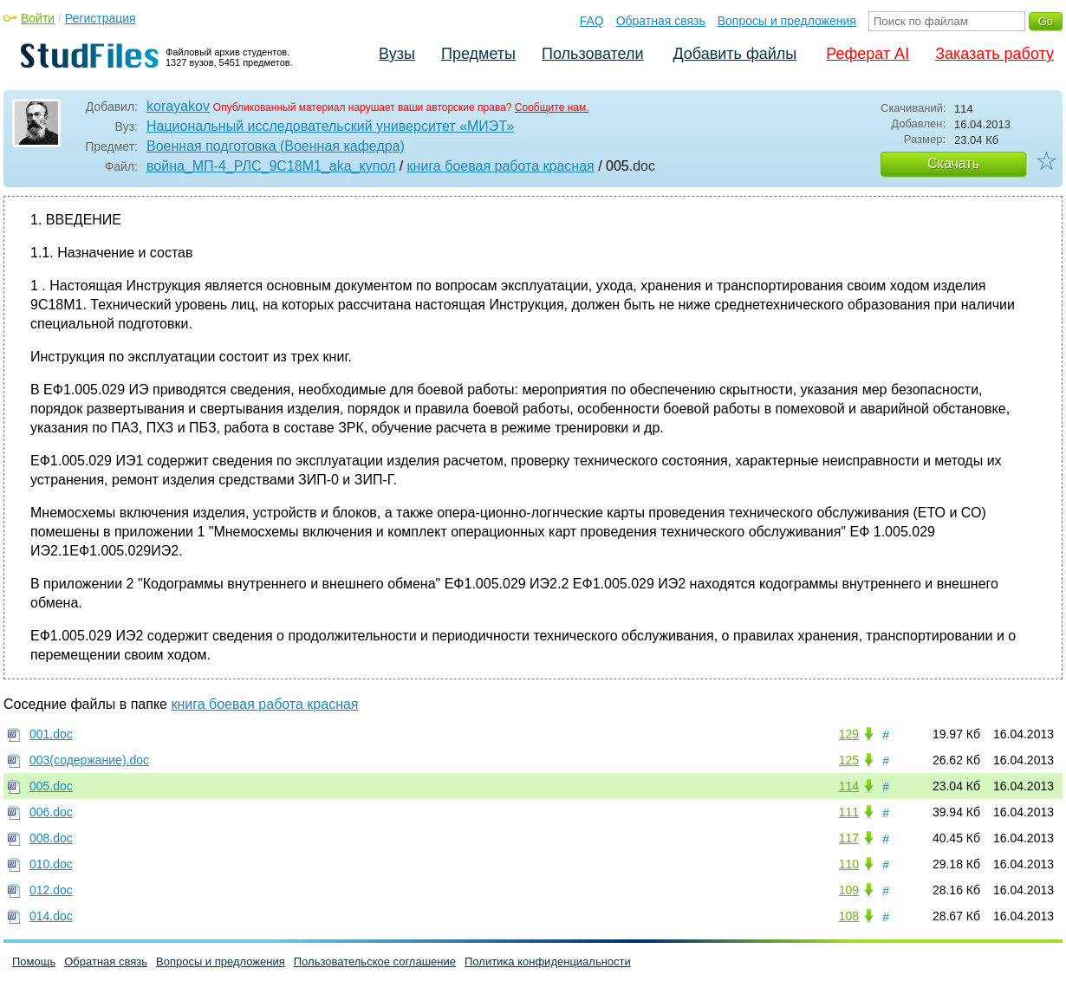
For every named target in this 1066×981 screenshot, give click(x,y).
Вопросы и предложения (787, 21)
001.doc (51, 734)
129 (849, 734)
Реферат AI (867, 53)
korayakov (178, 106)
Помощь (33, 961)
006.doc (51, 812)
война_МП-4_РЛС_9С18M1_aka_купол (270, 166)
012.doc (51, 890)
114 (849, 786)
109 (849, 890)
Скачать (953, 163)
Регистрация (100, 18)
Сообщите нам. (552, 107)
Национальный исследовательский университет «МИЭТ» (330, 126)
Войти (38, 18)
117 (849, 838)
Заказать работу (994, 53)
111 (849, 812)
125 (849, 760)
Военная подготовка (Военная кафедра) (275, 146)
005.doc (51, 786)
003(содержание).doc (89, 760)
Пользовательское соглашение (375, 961)
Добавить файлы (734, 53)
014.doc (51, 916)
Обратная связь (660, 21)
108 (849, 916)
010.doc (51, 864)
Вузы (397, 53)
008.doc (51, 838)
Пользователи (592, 53)
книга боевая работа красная (501, 166)
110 (849, 864)
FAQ (592, 21)
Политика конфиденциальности (548, 961)
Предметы (478, 53)
